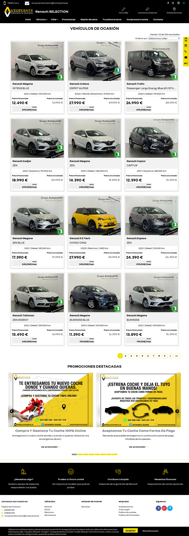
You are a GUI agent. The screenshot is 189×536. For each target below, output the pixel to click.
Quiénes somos (126, 507)
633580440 (9, 510)
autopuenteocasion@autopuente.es (22, 516)
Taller (54, 19)
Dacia (47, 509)
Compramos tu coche (137, 19)
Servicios (86, 507)
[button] (74, 454)
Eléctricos (49, 512)
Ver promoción (49, 446)
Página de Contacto (11, 507)
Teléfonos (10, 3)
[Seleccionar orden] (164, 38)
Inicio (28, 19)
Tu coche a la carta (112, 19)
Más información (58, 534)
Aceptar (131, 530)
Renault (48, 507)
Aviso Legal (124, 509)
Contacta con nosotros (14, 501)
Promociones (68, 19)
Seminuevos (50, 515)
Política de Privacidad (129, 515)
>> (176, 355)
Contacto (158, 19)
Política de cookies (127, 512)
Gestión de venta (88, 19)
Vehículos (41, 19)
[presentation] (12, 411)
